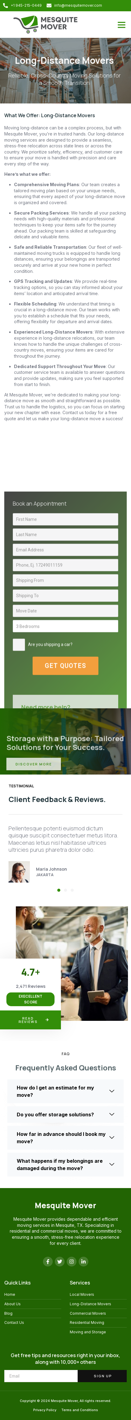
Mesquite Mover (65, 1205)
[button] (121, 24)
